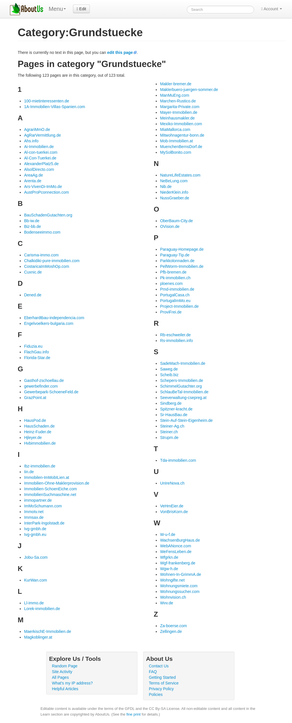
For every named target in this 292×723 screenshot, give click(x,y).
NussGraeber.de (174, 198)
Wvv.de (166, 603)
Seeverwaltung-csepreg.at (183, 397)
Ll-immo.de (34, 603)
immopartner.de (38, 500)
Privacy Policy (161, 688)
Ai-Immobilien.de (39, 146)
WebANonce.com (175, 546)
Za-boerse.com (173, 625)
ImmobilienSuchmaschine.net (50, 494)
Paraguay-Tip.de (174, 255)
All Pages (60, 677)
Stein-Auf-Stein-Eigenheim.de (186, 420)
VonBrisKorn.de (174, 511)
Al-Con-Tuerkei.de (40, 158)
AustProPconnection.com (46, 192)
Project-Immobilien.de (179, 306)
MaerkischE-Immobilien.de (47, 631)
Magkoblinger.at (38, 637)
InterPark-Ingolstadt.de (44, 523)
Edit (81, 9)
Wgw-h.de (169, 568)
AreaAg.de (33, 175)
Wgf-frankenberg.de (177, 563)
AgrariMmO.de (37, 129)
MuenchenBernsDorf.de (181, 146)
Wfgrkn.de (169, 557)
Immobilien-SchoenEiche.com (50, 489)
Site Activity (62, 671)
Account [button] (271, 9)
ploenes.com (171, 283)
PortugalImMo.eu (175, 300)
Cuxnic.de (33, 272)
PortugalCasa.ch (175, 295)
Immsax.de (33, 517)
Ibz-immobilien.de (39, 466)
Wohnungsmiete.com (178, 586)
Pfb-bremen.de (173, 272)
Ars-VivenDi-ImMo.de (43, 186)
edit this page (120, 52)
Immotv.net (33, 511)
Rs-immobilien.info (176, 340)
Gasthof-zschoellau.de (44, 380)
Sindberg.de (171, 403)
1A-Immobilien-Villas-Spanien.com (54, 106)
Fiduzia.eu (33, 346)
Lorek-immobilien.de (42, 608)
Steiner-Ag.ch (172, 426)
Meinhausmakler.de (177, 118)
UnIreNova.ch (172, 483)
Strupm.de (169, 437)
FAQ (153, 671)
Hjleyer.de (33, 437)
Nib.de (165, 186)
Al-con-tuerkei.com (40, 152)
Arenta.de (32, 181)
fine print (133, 714)
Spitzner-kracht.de (176, 409)
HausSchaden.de (39, 426)
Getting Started (162, 677)
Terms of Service (164, 683)
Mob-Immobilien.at (176, 141)
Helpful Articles (65, 688)
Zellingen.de (171, 631)
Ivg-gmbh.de (35, 528)
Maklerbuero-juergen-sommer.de (189, 89)
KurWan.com (35, 580)
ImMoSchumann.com (43, 506)
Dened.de (32, 295)
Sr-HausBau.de (173, 414)
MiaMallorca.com (175, 129)
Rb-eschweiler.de (175, 335)
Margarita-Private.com (179, 106)
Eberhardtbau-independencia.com (54, 317)
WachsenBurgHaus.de (180, 540)
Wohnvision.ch (173, 597)
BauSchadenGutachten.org (48, 215)
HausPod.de (35, 420)
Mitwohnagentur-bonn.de (182, 135)
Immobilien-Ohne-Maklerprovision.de (56, 483)
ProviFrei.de (170, 312)
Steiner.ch (169, 432)
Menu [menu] (57, 9)
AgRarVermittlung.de (42, 135)
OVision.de (169, 226)
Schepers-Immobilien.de (181, 380)
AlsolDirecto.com (39, 169)
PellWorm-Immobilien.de (181, 266)
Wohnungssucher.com (179, 591)
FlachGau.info (36, 352)
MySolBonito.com (175, 152)
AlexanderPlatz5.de (41, 163)
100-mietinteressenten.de (46, 101)
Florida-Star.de (37, 357)
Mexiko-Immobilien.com (181, 123)
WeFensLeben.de (175, 551)
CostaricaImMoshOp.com (46, 266)
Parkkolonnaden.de (177, 260)
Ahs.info (31, 141)
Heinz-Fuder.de (37, 432)
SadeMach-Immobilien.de (182, 363)
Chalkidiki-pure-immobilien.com (52, 260)
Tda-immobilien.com (178, 460)
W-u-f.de (167, 534)
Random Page (65, 666)
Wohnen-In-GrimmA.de (180, 574)
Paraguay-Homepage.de (182, 249)
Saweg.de (169, 369)
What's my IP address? (72, 683)
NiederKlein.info (174, 192)
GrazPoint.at (35, 397)
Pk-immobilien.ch (175, 278)
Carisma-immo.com (41, 255)
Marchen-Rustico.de (178, 101)
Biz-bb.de (32, 226)
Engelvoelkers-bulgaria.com (48, 323)
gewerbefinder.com (41, 386)
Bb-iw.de (31, 220)
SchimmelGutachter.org (181, 386)
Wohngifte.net (172, 580)
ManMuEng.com (174, 95)
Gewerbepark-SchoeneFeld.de (51, 392)
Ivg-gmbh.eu (35, 534)
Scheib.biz (169, 374)
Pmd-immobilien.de (177, 289)
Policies (156, 694)
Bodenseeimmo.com (42, 232)
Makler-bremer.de (175, 84)
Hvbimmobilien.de (40, 443)
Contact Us (159, 666)
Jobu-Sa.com (35, 557)
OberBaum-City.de (176, 220)
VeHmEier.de (171, 506)
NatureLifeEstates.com (180, 175)
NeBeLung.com (174, 181)
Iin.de (29, 471)
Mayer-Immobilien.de (178, 112)
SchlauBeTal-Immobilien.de (184, 392)
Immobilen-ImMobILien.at (46, 477)
